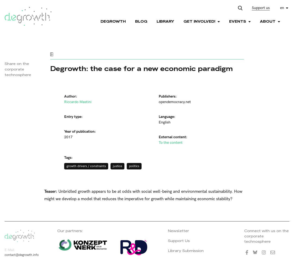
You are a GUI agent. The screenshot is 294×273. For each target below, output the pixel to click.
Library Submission (186, 250)
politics (134, 166)
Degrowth (113, 21)
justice (117, 166)
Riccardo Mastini (78, 102)
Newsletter (178, 230)
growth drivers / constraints (86, 166)
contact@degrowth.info (22, 255)
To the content (171, 143)
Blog (141, 21)
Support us (261, 8)
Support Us (179, 240)
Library (165, 21)
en (282, 8)
